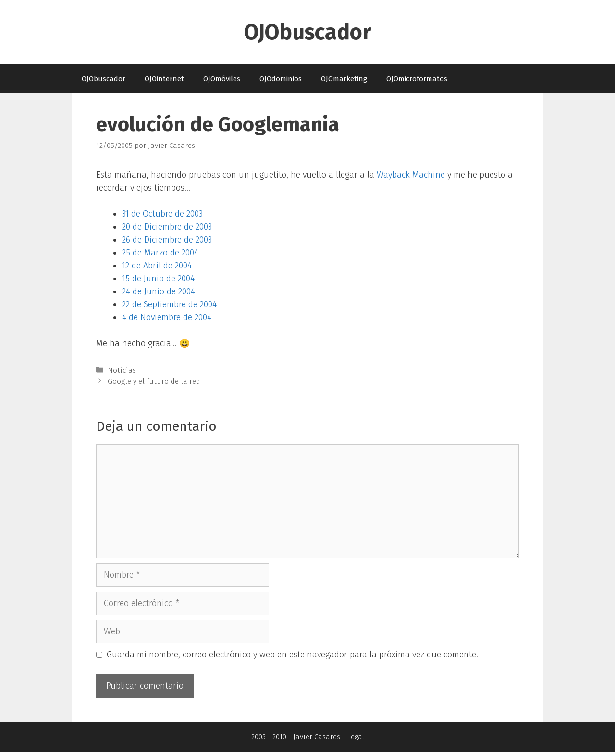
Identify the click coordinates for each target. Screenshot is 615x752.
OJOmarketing (344, 78)
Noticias (122, 370)
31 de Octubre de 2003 (162, 213)
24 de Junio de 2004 (158, 291)
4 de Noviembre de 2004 (166, 317)
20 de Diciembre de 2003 (167, 226)
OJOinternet (164, 78)
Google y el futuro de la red (154, 381)
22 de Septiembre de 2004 (169, 304)
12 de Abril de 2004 (157, 265)
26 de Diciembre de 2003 (167, 239)
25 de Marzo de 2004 (160, 252)
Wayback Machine (411, 175)
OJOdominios (280, 78)
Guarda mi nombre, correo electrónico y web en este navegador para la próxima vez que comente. (292, 654)
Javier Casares (316, 736)
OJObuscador (307, 32)
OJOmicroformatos (416, 78)
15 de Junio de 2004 (158, 278)
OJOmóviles (221, 78)
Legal (355, 736)
